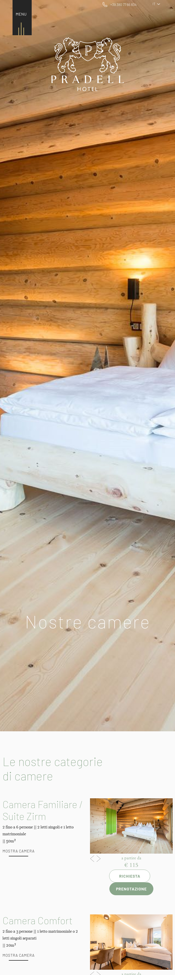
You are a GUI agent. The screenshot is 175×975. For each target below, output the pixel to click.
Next (98, 857)
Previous (92, 857)
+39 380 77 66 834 (123, 4)
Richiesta (129, 876)
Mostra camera (19, 851)
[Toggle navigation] (20, 14)
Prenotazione (131, 888)
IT (158, 4)
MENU (21, 14)
